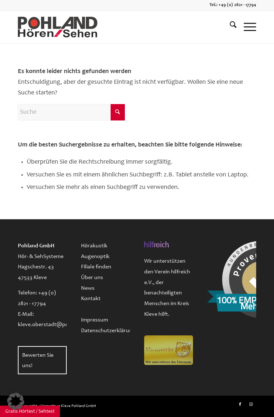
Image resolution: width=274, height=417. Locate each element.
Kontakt (91, 299)
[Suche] (230, 27)
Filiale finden (96, 267)
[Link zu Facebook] (240, 404)
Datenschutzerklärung (105, 331)
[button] (15, 401)
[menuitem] (230, 27)
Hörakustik (94, 246)
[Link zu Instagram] (250, 404)
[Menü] (246, 27)
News (88, 288)
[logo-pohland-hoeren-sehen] (57, 27)
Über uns (92, 277)
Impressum (94, 320)
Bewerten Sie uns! (38, 360)
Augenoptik (95, 256)
